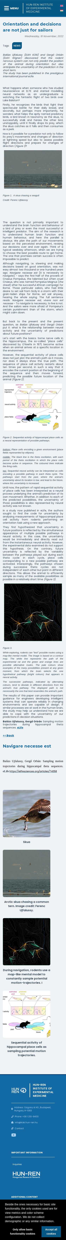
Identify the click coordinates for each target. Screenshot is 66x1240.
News (17, 45)
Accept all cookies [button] (51, 1231)
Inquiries (17, 1164)
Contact (19, 1128)
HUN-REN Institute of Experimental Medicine (39, 8)
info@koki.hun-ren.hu (26, 1122)
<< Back (8, 736)
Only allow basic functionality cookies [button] (22, 1231)
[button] (55, 1221)
